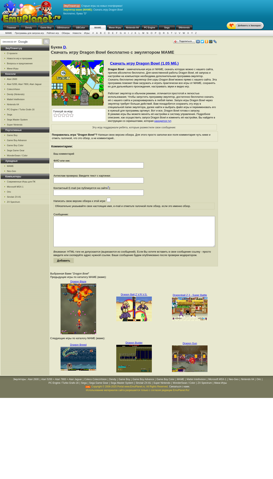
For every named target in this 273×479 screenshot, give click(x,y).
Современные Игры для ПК (21, 181)
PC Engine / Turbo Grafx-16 (21, 109)
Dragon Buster (134, 348)
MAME (97, 27)
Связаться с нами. (179, 392)
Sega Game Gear (15, 150)
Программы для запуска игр (29, 33)
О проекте (12, 53)
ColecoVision (13, 89)
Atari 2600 (12, 79)
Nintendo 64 (132, 27)
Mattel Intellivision (16, 99)
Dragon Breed (78, 350)
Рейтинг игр (53, 33)
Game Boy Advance (17, 140)
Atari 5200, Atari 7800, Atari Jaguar (24, 84)
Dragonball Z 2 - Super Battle (190, 301)
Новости (77, 33)
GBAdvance (63, 27)
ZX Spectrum (13, 202)
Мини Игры (115, 27)
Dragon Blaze (78, 287)
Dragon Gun (190, 349)
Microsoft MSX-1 (15, 186)
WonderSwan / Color (17, 155)
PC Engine (149, 27)
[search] (21, 42)
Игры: (87, 33)
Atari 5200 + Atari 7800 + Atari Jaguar (61, 385)
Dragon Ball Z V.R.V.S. (134, 300)
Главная (11, 27)
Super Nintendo (14, 124)
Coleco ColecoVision (95, 385)
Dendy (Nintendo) (15, 94)
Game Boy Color (15, 145)
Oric (9, 192)
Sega (167, 27)
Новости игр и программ (19, 58)
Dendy (28, 27)
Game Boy (45, 27)
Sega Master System (17, 119)
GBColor (80, 27)
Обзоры (66, 33)
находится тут (162, 120)
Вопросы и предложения (20, 63)
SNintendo (184, 27)
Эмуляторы (19, 385)
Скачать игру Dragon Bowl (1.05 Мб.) (144, 63)
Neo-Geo (11, 171)
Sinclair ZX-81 (14, 197)
